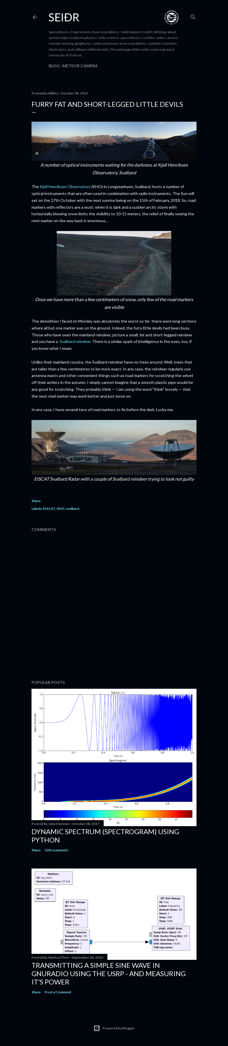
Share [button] (36, 501)
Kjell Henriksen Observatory (65, 186)
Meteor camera (80, 65)
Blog (54, 65)
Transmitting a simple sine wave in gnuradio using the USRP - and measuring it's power (109, 973)
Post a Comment (58, 992)
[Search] (193, 15)
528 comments (56, 850)
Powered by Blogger (114, 1028)
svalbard (72, 508)
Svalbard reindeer (75, 341)
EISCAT (49, 508)
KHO (60, 508)
